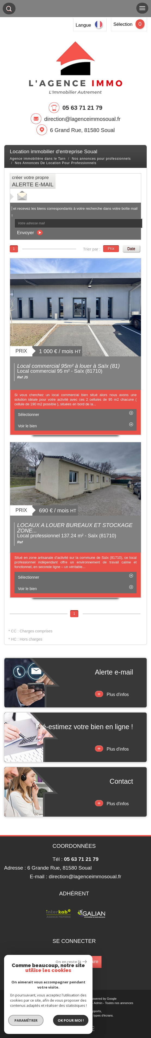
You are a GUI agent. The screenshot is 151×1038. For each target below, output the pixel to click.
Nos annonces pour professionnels (101, 159)
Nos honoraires (71, 1003)
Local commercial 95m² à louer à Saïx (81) (68, 366)
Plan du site (25, 1003)
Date (131, 248)
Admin (98, 1003)
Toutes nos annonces (119, 1003)
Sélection (122, 24)
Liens (87, 1003)
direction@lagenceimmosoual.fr (82, 119)
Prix (111, 248)
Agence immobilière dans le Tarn (38, 159)
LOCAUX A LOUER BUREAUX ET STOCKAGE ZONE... (74, 528)
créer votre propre (33, 181)
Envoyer (30, 232)
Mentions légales (47, 1003)
